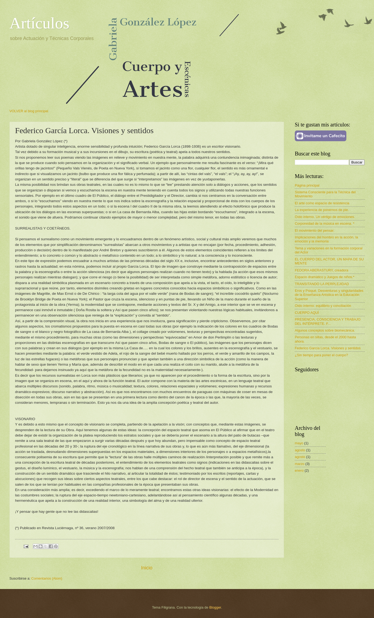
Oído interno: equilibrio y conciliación (323, 306)
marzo (299, 464)
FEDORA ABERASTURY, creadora (321, 270)
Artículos (39, 23)
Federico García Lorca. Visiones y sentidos (328, 348)
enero (299, 470)
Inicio (146, 567)
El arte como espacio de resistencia (322, 203)
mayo (299, 443)
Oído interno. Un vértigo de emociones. (325, 217)
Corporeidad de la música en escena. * (324, 223)
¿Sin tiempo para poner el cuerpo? (321, 355)
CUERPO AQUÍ (307, 313)
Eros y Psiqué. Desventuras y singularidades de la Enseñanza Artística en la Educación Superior (329, 295)
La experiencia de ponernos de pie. (322, 210)
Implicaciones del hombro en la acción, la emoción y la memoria (326, 239)
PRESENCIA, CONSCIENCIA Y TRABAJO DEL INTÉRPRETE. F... (328, 321)
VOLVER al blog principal (28, 111)
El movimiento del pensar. (314, 230)
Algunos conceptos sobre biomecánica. (325, 330)
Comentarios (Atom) (46, 578)
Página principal (307, 185)
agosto (300, 450)
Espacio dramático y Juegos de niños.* (324, 277)
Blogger (215, 607)
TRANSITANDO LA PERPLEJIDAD (322, 284)
